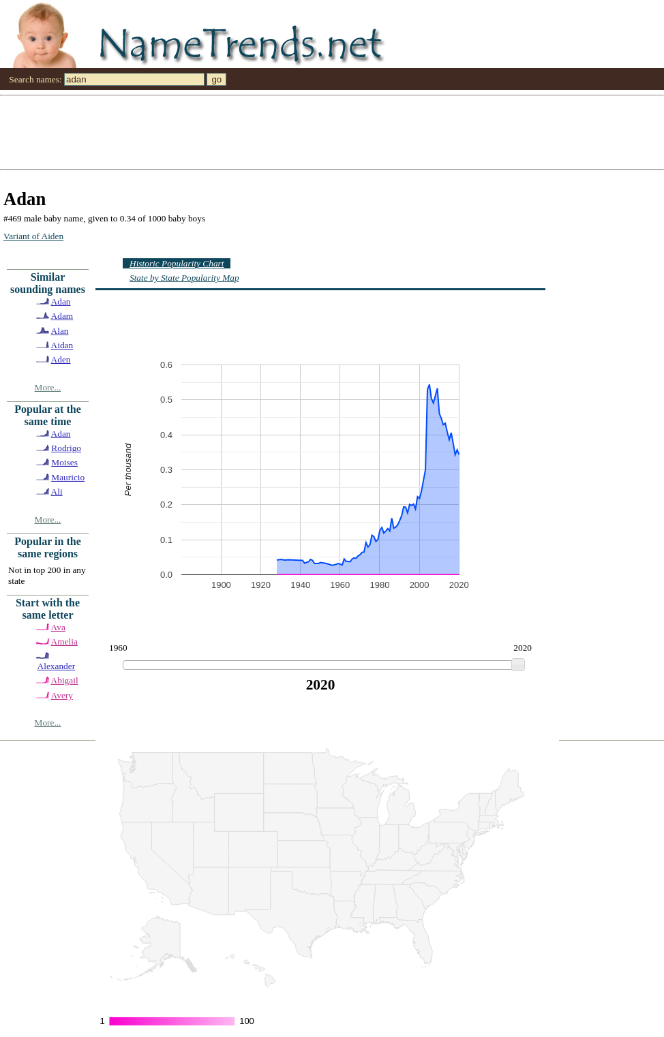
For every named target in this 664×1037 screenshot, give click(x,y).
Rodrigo (66, 448)
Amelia (64, 641)
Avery (62, 695)
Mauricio (68, 477)
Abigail (64, 680)
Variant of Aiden (33, 236)
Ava (58, 627)
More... (48, 387)
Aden (61, 359)
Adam (62, 316)
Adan (61, 301)
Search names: (35, 79)
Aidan (62, 345)
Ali (57, 491)
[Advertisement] (153, 131)
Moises (64, 462)
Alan (60, 331)
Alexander (56, 666)
